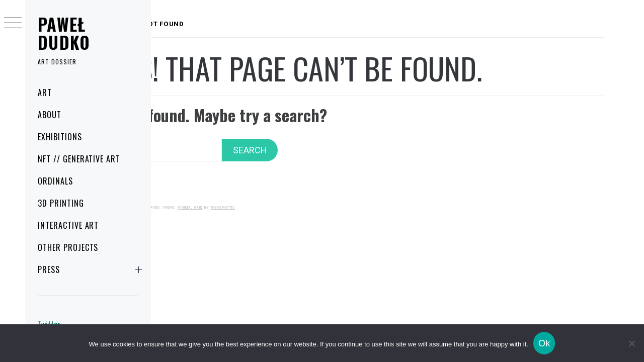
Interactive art (68, 225)
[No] (631, 343)
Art (45, 92)
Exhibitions (60, 137)
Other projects (68, 247)
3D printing (61, 203)
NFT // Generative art (79, 159)
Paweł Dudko (64, 33)
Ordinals (55, 181)
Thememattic (321, 198)
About (49, 115)
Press (92, 269)
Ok (544, 343)
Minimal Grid (289, 198)
